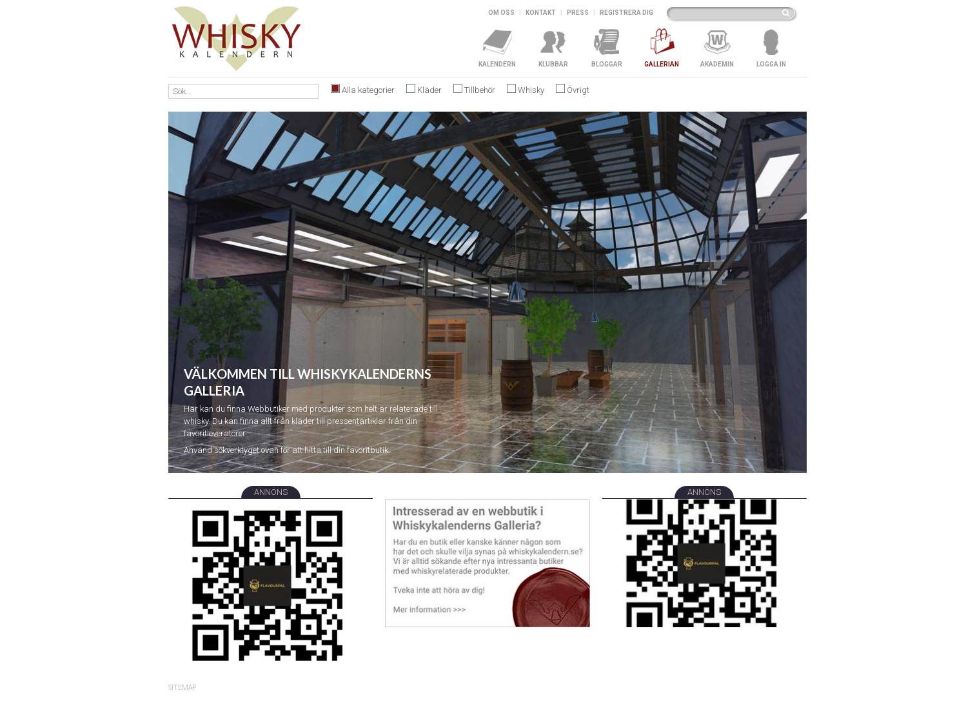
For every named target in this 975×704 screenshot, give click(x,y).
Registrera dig (626, 12)
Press (578, 12)
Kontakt (541, 12)
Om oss (501, 12)
